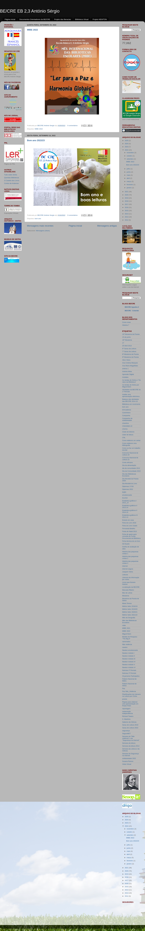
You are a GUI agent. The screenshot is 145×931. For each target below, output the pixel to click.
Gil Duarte (126, 544)
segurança (126, 731)
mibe (124, 625)
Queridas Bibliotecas (11, 178)
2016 (127, 207)
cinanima (125, 423)
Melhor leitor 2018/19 (129, 606)
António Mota (127, 371)
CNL (123, 437)
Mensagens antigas (107, 225)
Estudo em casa (128, 520)
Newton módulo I (128, 653)
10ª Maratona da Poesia (131, 334)
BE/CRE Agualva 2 (132, 307)
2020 (127, 195)
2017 (127, 204)
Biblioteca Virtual (81, 19)
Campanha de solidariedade (127, 419)
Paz (123, 688)
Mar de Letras (127, 593)
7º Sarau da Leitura (129, 351)
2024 (127, 144)
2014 (127, 214)
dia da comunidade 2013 (131, 468)
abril (128, 178)
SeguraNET (126, 733)
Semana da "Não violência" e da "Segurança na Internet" (130, 738)
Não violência (127, 644)
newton (125, 647)
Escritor (125, 498)
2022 (127, 150)
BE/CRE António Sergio (46, 125)
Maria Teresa (127, 603)
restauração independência (127, 712)
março (129, 181)
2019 (127, 198)
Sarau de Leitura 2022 (130, 728)
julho (128, 169)
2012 (127, 220)
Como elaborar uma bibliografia (129, 444)
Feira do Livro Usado (129, 526)
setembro (130, 159)
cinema (125, 429)
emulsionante (127, 495)
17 (123, 343)
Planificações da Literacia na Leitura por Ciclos (131, 695)
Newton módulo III (128, 659)
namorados (126, 641)
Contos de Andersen (11, 183)
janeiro (129, 188)
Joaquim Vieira (127, 572)
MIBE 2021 (126, 628)
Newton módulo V (128, 664)
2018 (127, 201)
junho (129, 172)
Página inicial (10, 19)
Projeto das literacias (62, 19)
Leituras (125, 575)
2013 (127, 217)
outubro (130, 156)
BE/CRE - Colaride (132, 311)
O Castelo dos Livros (11, 180)
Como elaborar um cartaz (131, 440)
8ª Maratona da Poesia (130, 354)
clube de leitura (127, 435)
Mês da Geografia (128, 618)
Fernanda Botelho (128, 528)
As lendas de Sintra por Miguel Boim (130, 386)
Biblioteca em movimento (131, 404)
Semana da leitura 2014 (130, 746)
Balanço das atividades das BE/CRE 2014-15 (130, 400)
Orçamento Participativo (130, 676)
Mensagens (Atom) (43, 231)
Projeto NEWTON (100, 19)
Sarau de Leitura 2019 (130, 725)
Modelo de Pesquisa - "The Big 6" (130, 638)
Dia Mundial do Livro (129, 483)
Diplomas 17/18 (127, 486)
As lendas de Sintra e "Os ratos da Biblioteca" (131, 381)
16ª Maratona (127, 340)
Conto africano (127, 462)
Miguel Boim (126, 634)
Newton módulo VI (128, 667)
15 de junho (126, 337)
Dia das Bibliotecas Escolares (129, 475)
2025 (127, 140)
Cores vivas (126, 322)
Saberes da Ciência (129, 722)
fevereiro (130, 184)
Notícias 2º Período (129, 670)
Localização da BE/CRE (130, 587)
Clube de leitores (128, 432)
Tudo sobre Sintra (10, 175)
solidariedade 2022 (129, 758)
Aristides (125, 377)
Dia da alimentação (129, 465)
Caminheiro (126, 413)
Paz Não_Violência (129, 691)
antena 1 (125, 368)
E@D (124, 492)
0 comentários (72, 125)
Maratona (125, 596)
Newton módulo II (128, 656)
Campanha (126, 415)
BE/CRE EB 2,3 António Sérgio (29, 11)
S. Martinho (126, 719)
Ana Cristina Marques (130, 363)
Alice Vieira (126, 360)
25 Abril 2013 (127, 346)
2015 (127, 210)
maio (129, 175)
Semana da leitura (128, 743)
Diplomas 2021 (127, 489)
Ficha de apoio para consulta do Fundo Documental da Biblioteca (131, 536)
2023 (127, 147)
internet (125, 566)
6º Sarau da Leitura (129, 348)
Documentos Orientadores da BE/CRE (34, 19)
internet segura (127, 569)
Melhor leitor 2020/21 (129, 612)
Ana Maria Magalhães (130, 366)
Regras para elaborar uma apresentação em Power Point (130, 704)
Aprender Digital (128, 374)
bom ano (38, 218)
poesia (124, 699)
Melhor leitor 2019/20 (129, 609)
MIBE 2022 (32, 30)
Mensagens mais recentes (40, 225)
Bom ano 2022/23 (36, 140)
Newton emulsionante (130, 650)
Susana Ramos (127, 761)
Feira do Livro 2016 (129, 523)
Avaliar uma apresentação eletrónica (130, 395)
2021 (127, 192)
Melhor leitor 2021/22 (129, 615)
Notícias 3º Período (129, 673)
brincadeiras (126, 410)
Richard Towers (127, 716)
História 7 (125, 325)
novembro (130, 152)
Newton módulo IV (128, 662)
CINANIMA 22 (127, 426)
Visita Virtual (126, 764)
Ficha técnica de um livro (131, 541)
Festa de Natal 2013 (129, 531)
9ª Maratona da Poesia (130, 357)
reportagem (126, 709)
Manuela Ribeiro (128, 590)
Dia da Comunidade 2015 (131, 471)
